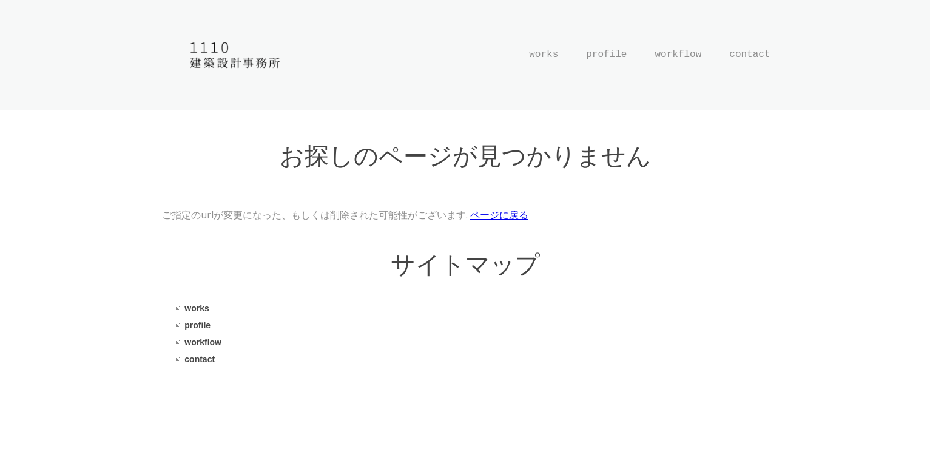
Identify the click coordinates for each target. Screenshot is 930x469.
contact (749, 54)
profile (606, 54)
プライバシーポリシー (201, 438)
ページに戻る (499, 214)
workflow (678, 54)
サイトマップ (272, 438)
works (543, 54)
